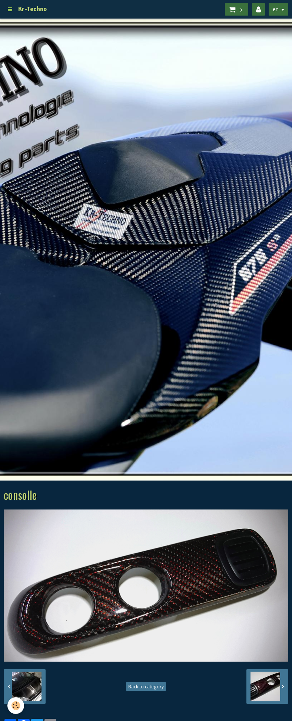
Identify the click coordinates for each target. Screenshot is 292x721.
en (276, 9)
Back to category (146, 686)
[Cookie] (15, 705)
